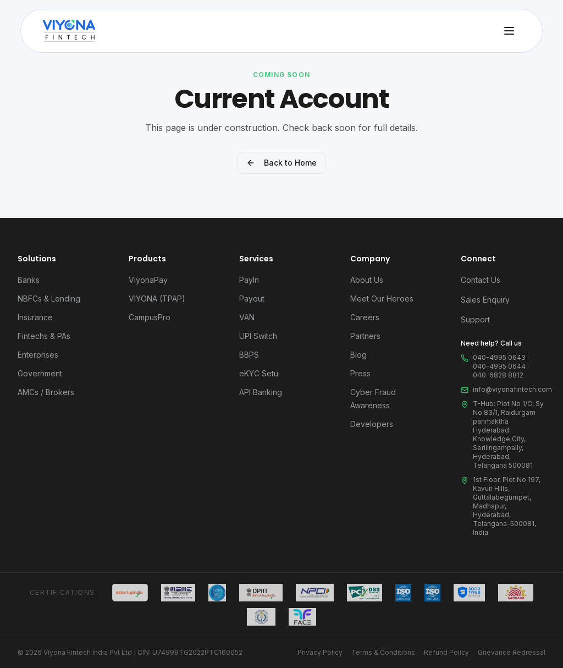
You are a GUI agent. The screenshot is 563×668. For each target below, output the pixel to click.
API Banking (260, 392)
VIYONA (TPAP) (157, 298)
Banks (29, 279)
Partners (365, 336)
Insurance (35, 317)
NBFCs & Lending (49, 298)
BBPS (249, 354)
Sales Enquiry (485, 299)
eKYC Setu (258, 373)
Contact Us (480, 279)
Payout (251, 298)
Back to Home (281, 162)
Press (360, 373)
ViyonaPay (148, 279)
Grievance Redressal (511, 652)
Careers (364, 317)
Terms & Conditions (383, 652)
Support (475, 319)
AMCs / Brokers (46, 392)
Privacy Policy (320, 652)
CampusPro (149, 317)
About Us (366, 279)
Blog (358, 354)
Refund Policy (446, 652)
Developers (371, 424)
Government (40, 373)
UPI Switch (258, 336)
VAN (247, 317)
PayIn (249, 279)
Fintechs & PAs (44, 336)
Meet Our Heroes (381, 298)
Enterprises (38, 354)
